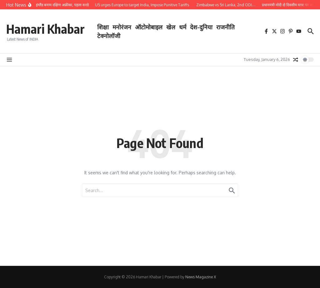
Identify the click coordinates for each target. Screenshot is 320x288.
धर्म (182, 27)
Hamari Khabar (45, 29)
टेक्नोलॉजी (108, 35)
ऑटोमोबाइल (148, 27)
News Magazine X (200, 277)
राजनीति (225, 27)
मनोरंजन (121, 27)
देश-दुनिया (201, 27)
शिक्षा (103, 27)
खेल (170, 27)
